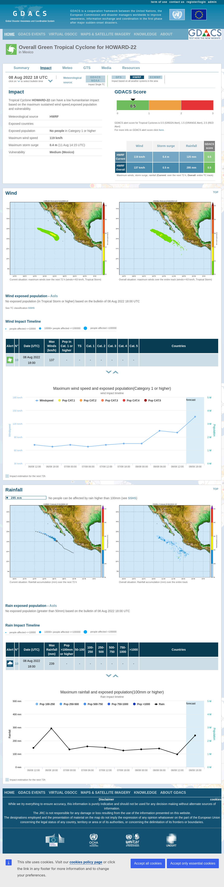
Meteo (67, 68)
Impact (46, 68)
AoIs (54, 296)
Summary (21, 68)
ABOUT (166, 34)
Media (106, 68)
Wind (139, 146)
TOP (215, 192)
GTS (87, 68)
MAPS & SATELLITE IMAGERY (105, 34)
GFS (119, 77)
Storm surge (166, 146)
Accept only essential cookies (192, 863)
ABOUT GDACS (173, 792)
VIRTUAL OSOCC (63, 34)
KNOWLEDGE (145, 34)
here (161, 130)
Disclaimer (106, 799)
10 (16, 360)
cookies (215, 799)
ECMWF (155, 77)
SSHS (31, 308)
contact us (177, 1)
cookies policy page (85, 862)
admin (212, 1)
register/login (196, 1)
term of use (159, 1)
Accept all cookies (148, 863)
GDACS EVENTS (31, 34)
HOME (9, 34)
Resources (131, 68)
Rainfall (191, 146)
